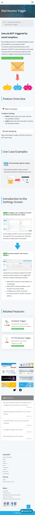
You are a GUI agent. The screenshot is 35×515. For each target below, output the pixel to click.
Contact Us (27, 511)
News (4, 459)
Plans (4, 461)
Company (5, 491)
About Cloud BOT (7, 457)
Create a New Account (8, 481)
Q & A (4, 465)
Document (5, 471)
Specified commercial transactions (11, 499)
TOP (4, 22)
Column (5, 469)
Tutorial (5, 463)
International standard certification (12, 495)
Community (6, 473)
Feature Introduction (14, 22)
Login (4, 479)
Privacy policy (6, 493)
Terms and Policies (7, 497)
